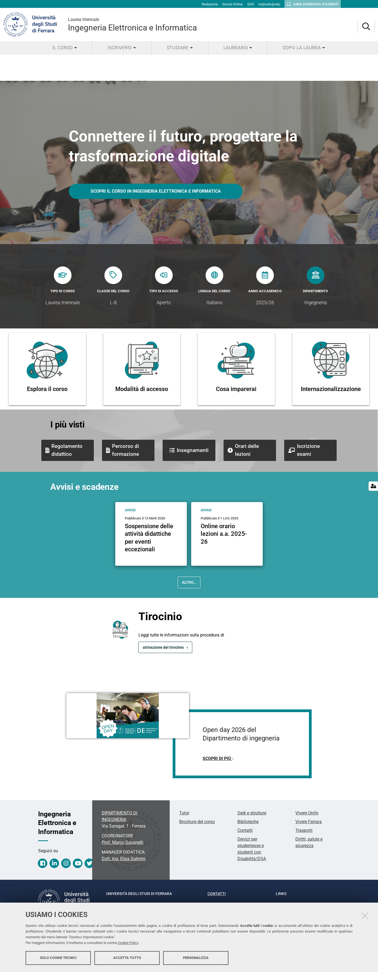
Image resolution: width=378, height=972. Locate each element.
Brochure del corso (197, 821)
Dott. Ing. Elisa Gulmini (123, 858)
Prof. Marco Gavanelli (122, 842)
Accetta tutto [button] (127, 958)
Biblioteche (248, 821)
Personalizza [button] (196, 958)
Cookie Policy (128, 943)
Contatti (245, 830)
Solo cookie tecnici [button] (58, 958)
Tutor (184, 813)
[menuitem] (64, 48)
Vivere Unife (306, 813)
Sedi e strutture (251, 813)
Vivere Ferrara (308, 821)
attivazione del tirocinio (163, 647)
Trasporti (303, 830)
